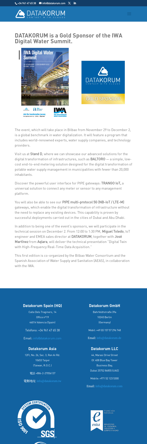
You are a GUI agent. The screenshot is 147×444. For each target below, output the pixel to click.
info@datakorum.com (47, 338)
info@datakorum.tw (48, 381)
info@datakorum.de (109, 338)
